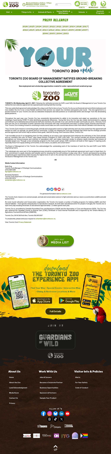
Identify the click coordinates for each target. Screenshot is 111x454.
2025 (32, 26)
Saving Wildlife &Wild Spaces (63, 12)
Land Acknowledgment (18, 388)
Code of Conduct (81, 388)
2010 (64, 30)
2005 (52, 33)
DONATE (103, 4)
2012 (51, 30)
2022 (52, 26)
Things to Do (26, 12)
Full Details (55, 314)
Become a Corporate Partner (51, 382)
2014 (38, 30)
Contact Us (13, 398)
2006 (45, 33)
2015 (31, 30)
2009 (71, 30)
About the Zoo (14, 382)
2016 (25, 30)
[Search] (65, 4)
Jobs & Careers (46, 377)
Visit (8, 12)
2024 (38, 26)
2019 (72, 26)
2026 (25, 26)
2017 (85, 26)
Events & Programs (100, 12)
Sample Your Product (48, 398)
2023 (45, 26)
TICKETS (81, 4)
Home (11, 377)
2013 (44, 30)
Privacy (12, 403)
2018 (78, 26)
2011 (57, 30)
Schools (82, 12)
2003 (66, 33)
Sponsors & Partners (48, 393)
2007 (84, 30)
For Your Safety (81, 382)
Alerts (77, 377)
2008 (78, 30)
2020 (65, 26)
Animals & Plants (45, 12)
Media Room (14, 393)
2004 (59, 33)
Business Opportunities (49, 388)
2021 (58, 26)
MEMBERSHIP (93, 4)
